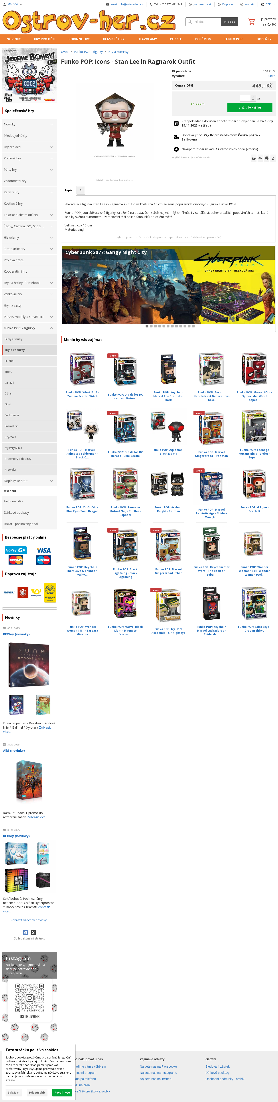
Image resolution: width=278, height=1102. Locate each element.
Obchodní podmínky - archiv (224, 1079)
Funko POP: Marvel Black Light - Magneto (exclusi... (125, 630)
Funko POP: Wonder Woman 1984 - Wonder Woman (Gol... (254, 571)
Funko (271, 76)
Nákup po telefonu (83, 1079)
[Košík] (261, 22)
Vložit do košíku (250, 107)
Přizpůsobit (37, 1092)
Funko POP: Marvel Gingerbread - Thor (168, 571)
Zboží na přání (81, 1085)
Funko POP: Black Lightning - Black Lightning (125, 573)
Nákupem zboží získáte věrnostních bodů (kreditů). (220, 149)
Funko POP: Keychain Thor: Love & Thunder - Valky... (82, 571)
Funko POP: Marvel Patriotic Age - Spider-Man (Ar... (211, 513)
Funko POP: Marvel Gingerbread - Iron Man (211, 454)
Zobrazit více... (37, 817)
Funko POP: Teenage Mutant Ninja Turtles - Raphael (125, 511)
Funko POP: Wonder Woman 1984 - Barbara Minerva (82, 630)
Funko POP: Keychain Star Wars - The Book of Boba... (211, 571)
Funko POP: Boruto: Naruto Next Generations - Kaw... (211, 396)
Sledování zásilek (217, 1066)
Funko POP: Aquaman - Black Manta (168, 452)
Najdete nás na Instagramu (158, 1072)
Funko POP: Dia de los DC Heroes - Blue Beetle (125, 454)
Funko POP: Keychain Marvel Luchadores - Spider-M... (211, 630)
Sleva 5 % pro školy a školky (90, 1091)
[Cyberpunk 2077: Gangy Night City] (168, 288)
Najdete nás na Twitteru (156, 1079)
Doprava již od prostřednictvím (220, 137)
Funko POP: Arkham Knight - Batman (168, 509)
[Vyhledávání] (203, 21)
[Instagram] (29, 998)
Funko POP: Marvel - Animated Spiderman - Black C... (82, 453)
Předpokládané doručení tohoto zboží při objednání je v (227, 123)
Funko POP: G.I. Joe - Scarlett (255, 509)
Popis (68, 190)
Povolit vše (62, 1092)
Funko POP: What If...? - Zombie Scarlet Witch (82, 394)
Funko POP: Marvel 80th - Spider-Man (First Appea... (254, 396)
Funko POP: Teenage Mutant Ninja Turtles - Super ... (254, 453)
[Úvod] (89, 21)
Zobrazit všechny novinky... (29, 920)
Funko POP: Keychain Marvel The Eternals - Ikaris (168, 396)
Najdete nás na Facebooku (158, 1066)
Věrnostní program (83, 1072)
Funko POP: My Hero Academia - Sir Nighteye (168, 631)
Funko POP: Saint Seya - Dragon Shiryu (254, 628)
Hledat (229, 22)
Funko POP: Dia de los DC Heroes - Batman (125, 396)
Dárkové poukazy (217, 1072)
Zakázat (14, 1092)
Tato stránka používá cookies (32, 1049)
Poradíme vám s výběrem (88, 1066)
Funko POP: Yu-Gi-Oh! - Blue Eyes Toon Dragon (82, 509)
